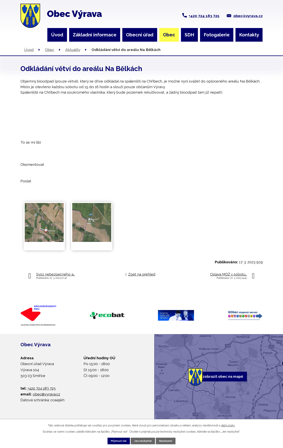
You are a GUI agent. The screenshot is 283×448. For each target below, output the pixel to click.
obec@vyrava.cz (248, 16)
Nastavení (170, 440)
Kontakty (249, 35)
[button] (141, 142)
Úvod (57, 35)
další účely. (228, 424)
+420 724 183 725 (204, 16)
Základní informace (94, 35)
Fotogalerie (217, 35)
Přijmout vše (114, 440)
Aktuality (72, 49)
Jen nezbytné (143, 440)
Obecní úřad (139, 35)
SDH (189, 35)
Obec (169, 35)
